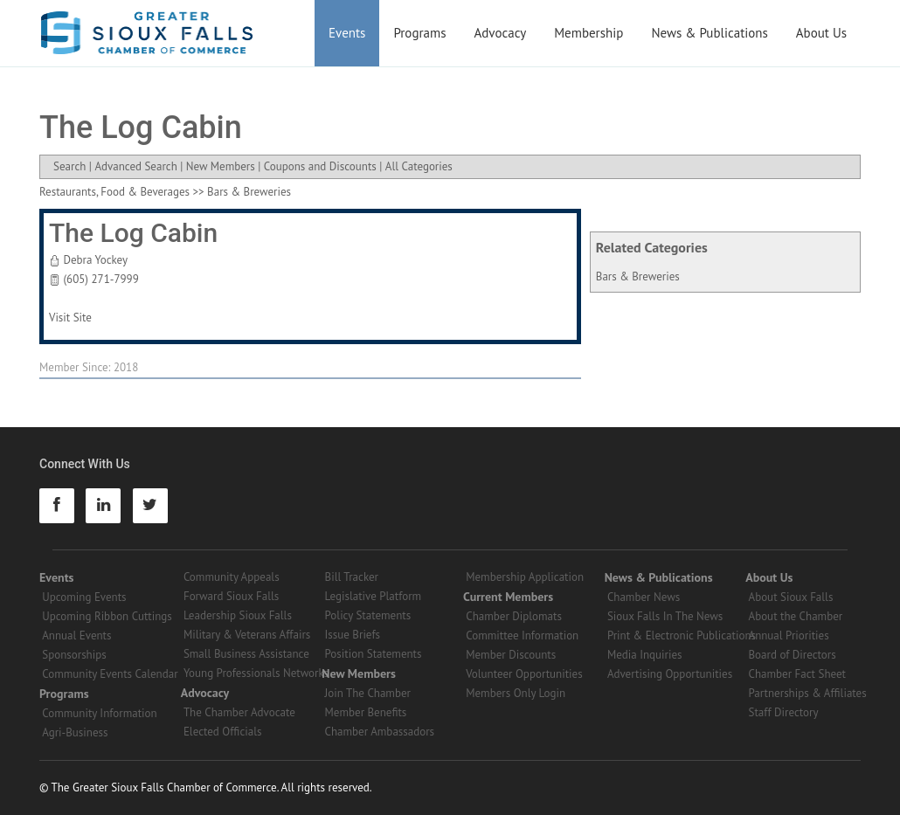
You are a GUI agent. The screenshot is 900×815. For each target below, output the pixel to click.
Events (347, 32)
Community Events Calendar (109, 674)
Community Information (99, 713)
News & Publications (709, 32)
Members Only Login (515, 693)
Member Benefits (366, 712)
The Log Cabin (133, 232)
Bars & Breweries (638, 276)
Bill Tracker (351, 577)
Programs (419, 32)
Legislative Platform (373, 596)
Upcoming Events (84, 597)
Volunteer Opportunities (524, 674)
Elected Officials (222, 731)
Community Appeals (231, 577)
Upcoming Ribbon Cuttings (107, 616)
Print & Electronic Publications (681, 635)
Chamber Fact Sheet (797, 674)
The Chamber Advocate (239, 712)
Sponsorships (74, 654)
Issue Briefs (353, 634)
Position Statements (373, 653)
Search (69, 166)
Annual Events (76, 635)
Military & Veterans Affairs (246, 634)
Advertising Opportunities (669, 674)
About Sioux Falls (791, 597)
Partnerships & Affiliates (808, 693)
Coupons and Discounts (320, 166)
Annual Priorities (789, 635)
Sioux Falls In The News (665, 616)
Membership (588, 32)
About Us (821, 32)
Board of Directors (792, 654)
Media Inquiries (644, 654)
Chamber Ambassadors (380, 731)
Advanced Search (135, 166)
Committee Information (522, 635)
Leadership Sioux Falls (237, 615)
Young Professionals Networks (256, 673)
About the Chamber (796, 616)
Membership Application (525, 577)
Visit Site (70, 317)
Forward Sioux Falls (231, 596)
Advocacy (500, 32)
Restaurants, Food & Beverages (114, 191)
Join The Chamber (368, 693)
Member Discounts (511, 654)
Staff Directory (784, 712)
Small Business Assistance (246, 653)
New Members (220, 166)
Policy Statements (368, 615)
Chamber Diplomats (514, 616)
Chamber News (643, 597)
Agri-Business (74, 732)
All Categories (419, 166)
